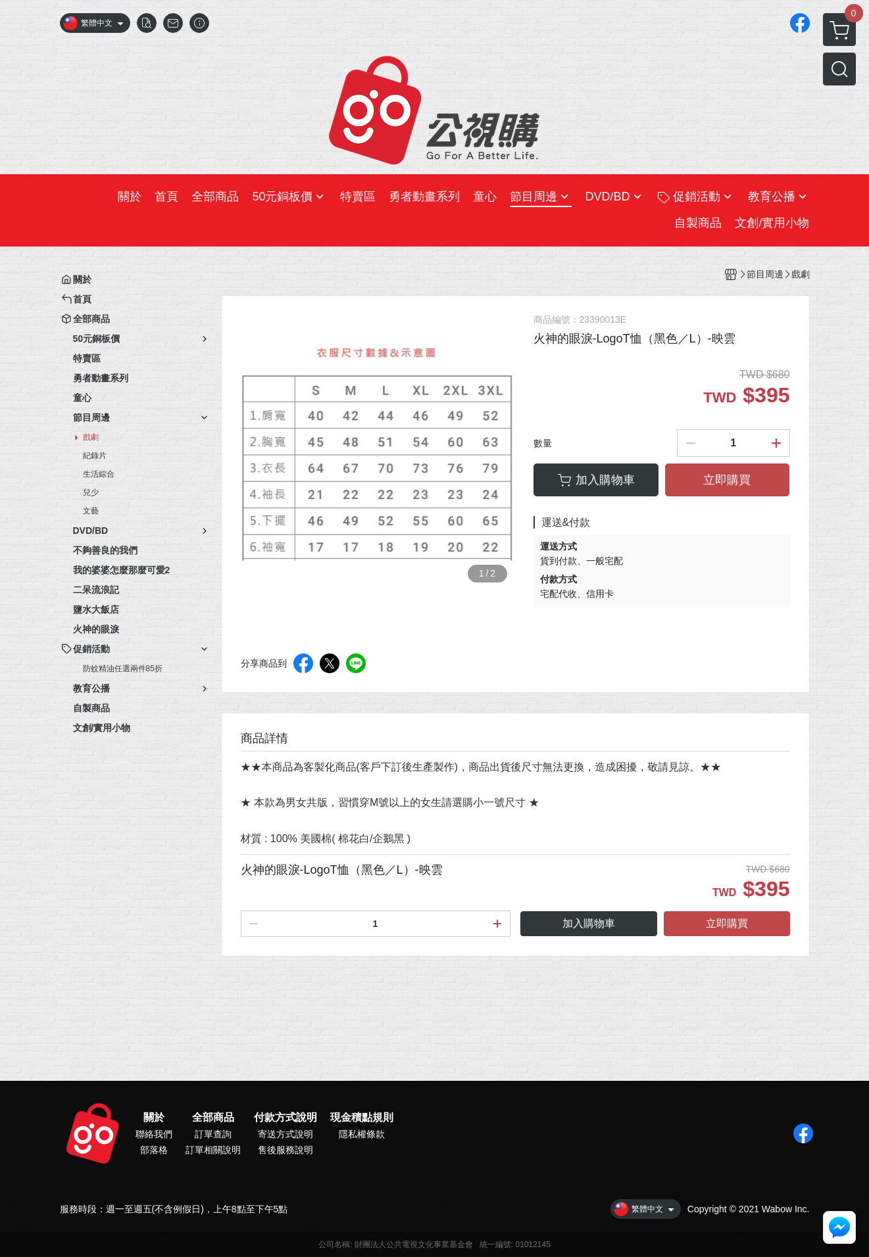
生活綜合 (98, 474)
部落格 (154, 1149)
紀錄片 (95, 455)
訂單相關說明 (213, 1149)
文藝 (91, 510)
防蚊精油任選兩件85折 (122, 668)
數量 (543, 443)
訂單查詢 (213, 1134)
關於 (153, 1117)
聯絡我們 (154, 1134)
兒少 (91, 492)
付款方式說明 (285, 1117)
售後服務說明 (285, 1149)
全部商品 (213, 1117)
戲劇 (91, 437)
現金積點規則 (361, 1117)
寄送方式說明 (285, 1134)
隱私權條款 (362, 1134)
